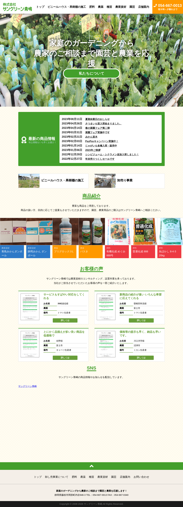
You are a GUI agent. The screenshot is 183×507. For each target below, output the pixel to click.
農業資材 (102, 476)
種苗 (91, 476)
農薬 (83, 476)
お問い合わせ (141, 476)
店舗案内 (125, 476)
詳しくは (65, 320)
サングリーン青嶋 (27, 386)
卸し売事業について (56, 476)
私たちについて (91, 73)
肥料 (74, 476)
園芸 (113, 476)
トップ (38, 476)
